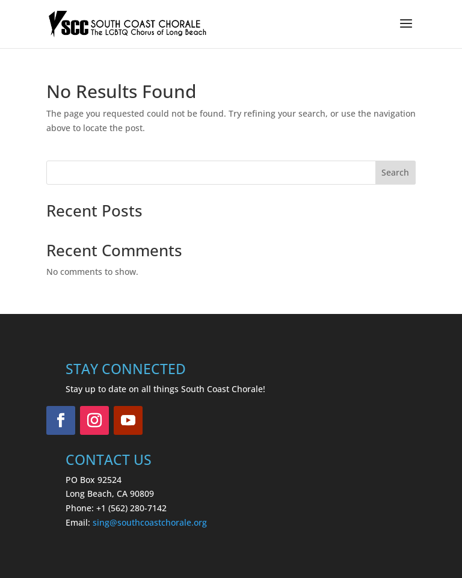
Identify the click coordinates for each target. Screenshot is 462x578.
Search (395, 172)
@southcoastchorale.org (158, 522)
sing (101, 522)
